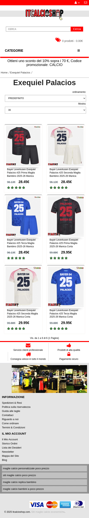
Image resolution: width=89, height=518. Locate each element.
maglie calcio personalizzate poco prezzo (26, 468)
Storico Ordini (9, 443)
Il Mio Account (10, 439)
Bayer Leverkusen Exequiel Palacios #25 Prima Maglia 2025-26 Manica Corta (64, 243)
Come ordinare (10, 423)
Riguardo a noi (10, 419)
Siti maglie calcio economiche (48, 511)
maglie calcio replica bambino (19, 482)
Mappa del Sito (10, 455)
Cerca (77, 29)
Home (4, 72)
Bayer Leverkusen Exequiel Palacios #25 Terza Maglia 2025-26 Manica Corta (64, 313)
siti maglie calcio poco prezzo (19, 475)
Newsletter (8, 451)
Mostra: (82, 103)
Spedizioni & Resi (12, 402)
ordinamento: (79, 92)
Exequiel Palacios (20, 72)
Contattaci (7, 415)
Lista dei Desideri (11, 447)
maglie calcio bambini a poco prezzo (23, 488)
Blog (4, 459)
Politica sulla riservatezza (16, 406)
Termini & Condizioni (13, 427)
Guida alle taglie (11, 411)
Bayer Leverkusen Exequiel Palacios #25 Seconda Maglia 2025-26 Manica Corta (22, 313)
